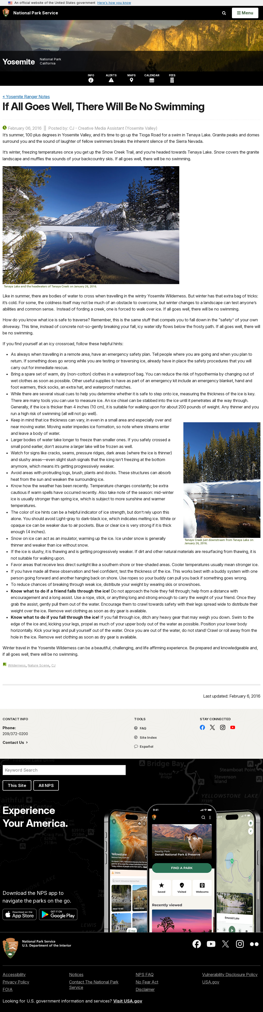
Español (143, 746)
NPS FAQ (145, 974)
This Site (17, 785)
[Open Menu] (245, 13)
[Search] (64, 770)
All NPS (46, 785)
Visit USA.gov (127, 1001)
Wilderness (17, 665)
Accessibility (14, 974)
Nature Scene (38, 665)
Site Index (145, 737)
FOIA (8, 989)
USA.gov (210, 982)
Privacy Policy (16, 982)
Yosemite (19, 61)
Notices (76, 974)
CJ (53, 665)
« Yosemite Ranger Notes (26, 96)
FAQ (140, 728)
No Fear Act (147, 982)
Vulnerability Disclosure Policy (230, 974)
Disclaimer (145, 989)
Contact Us (14, 742)
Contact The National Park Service (93, 984)
